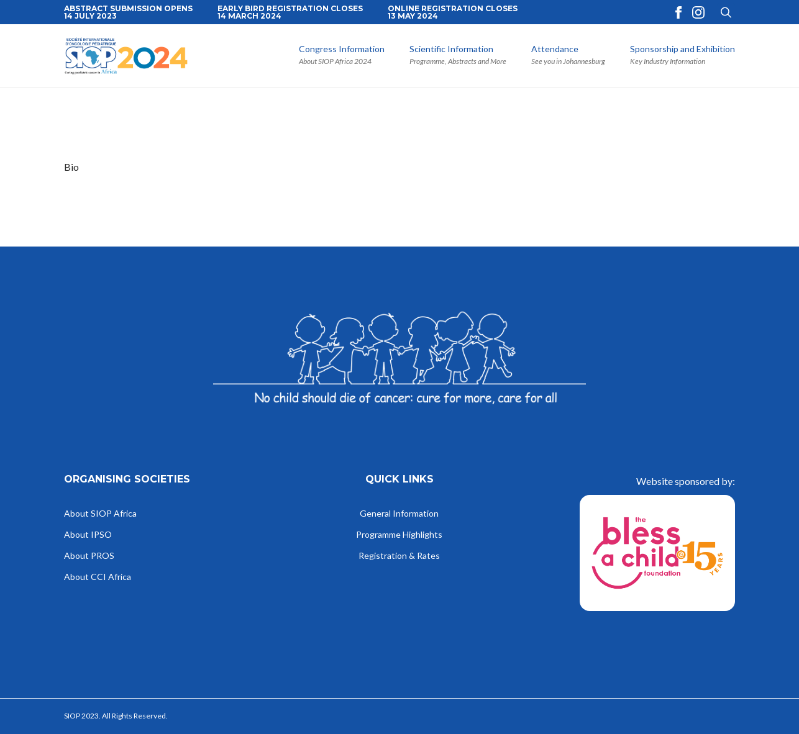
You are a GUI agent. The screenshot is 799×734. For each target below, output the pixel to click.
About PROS (89, 556)
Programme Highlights (399, 535)
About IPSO (88, 535)
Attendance (554, 49)
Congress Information (342, 49)
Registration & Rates (399, 556)
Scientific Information (451, 49)
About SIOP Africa (100, 514)
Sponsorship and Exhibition (682, 49)
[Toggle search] (726, 12)
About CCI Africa (97, 577)
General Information (399, 514)
